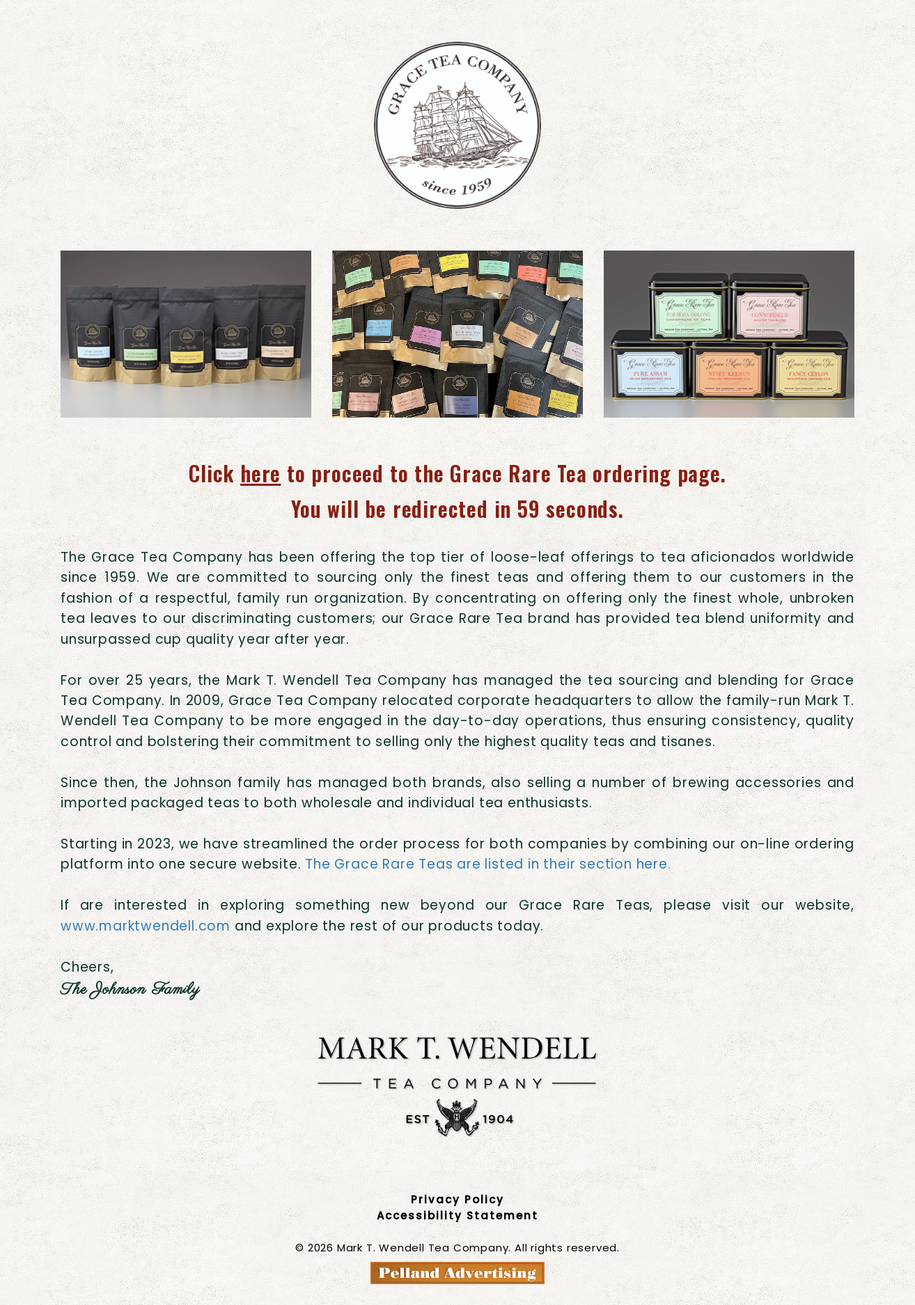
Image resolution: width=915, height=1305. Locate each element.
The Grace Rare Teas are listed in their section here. (488, 864)
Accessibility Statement (457, 1215)
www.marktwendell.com (145, 926)
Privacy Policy (457, 1199)
